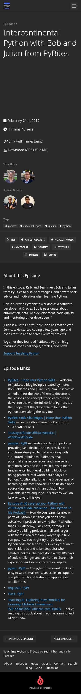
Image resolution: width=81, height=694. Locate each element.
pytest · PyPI (17, 568)
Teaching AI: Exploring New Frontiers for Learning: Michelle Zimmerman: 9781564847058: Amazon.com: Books (36, 604)
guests (50, 225)
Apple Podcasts (33, 239)
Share (50, 254)
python (65, 225)
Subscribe (52, 668)
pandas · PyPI (18, 443)
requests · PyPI (18, 588)
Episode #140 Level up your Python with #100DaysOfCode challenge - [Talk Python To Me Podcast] (39, 507)
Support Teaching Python (21, 353)
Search (72, 663)
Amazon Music (62, 239)
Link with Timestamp (22, 141)
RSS (11, 239)
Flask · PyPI (16, 594)
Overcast (20, 247)
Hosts (34, 663)
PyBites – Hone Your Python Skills (32, 380)
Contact (59, 663)
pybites (10, 225)
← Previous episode (19, 639)
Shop (38, 668)
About (8, 663)
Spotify (41, 247)
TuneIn (31, 254)
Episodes (21, 663)
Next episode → (64, 639)
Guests (46, 663)
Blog (29, 668)
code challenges (30, 225)
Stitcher (61, 247)
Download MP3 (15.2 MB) (25, 149)
